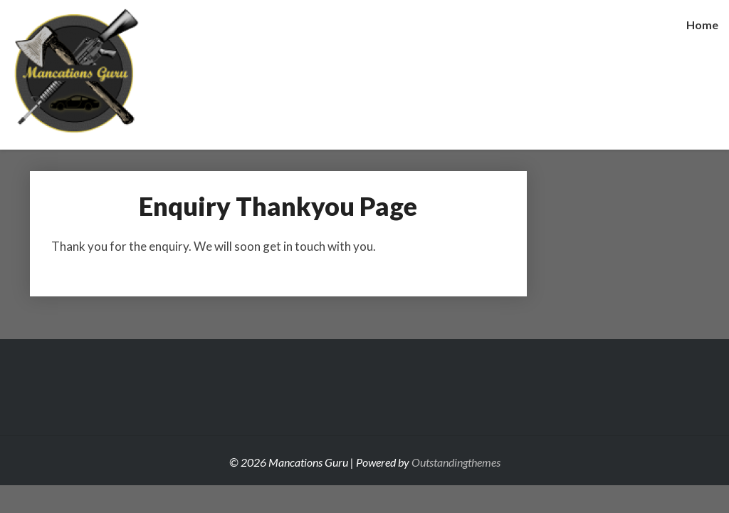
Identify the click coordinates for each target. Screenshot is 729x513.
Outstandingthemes (455, 462)
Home (702, 24)
